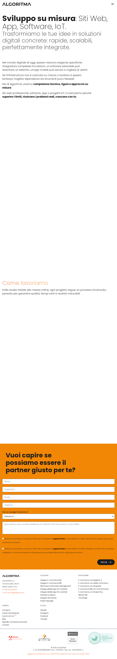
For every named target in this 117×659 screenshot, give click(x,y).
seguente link (59, 539)
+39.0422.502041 (10, 590)
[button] (112, 4)
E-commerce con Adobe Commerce (93, 583)
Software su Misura (47, 595)
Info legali (60, 654)
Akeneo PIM (82, 595)
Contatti (5, 625)
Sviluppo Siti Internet (48, 598)
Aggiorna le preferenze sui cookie (41, 654)
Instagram (44, 613)
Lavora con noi (9, 616)
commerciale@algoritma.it (13, 593)
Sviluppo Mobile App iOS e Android (53, 589)
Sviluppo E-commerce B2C (51, 580)
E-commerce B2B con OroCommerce (93, 589)
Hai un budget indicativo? (15, 512)
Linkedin (43, 610)
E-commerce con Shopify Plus (90, 592)
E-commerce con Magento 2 (90, 580)
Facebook (44, 616)
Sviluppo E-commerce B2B (50, 583)
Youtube (43, 619)
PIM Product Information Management (55, 586)
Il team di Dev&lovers (10, 613)
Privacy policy (71, 654)
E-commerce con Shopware (89, 586)
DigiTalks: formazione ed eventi (14, 622)
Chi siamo (6, 610)
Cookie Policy (84, 654)
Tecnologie (82, 598)
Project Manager (46, 601)
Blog (4, 619)
